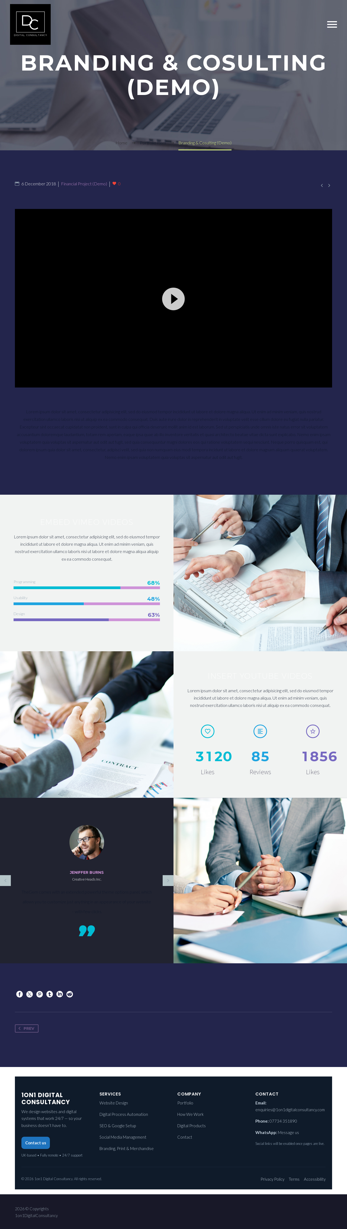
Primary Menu (332, 24)
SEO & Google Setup (117, 1125)
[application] (173, 312)
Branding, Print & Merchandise (126, 1148)
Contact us (35, 1142)
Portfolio (185, 1102)
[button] (173, 312)
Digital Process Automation (123, 1114)
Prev (25, 1028)
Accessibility (315, 1179)
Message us (288, 1132)
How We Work (190, 1114)
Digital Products (191, 1125)
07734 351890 (283, 1121)
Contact (184, 1137)
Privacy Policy (272, 1179)
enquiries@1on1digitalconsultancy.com (290, 1109)
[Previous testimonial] (5, 880)
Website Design (113, 1102)
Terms (294, 1179)
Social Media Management (122, 1137)
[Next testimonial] (168, 880)
